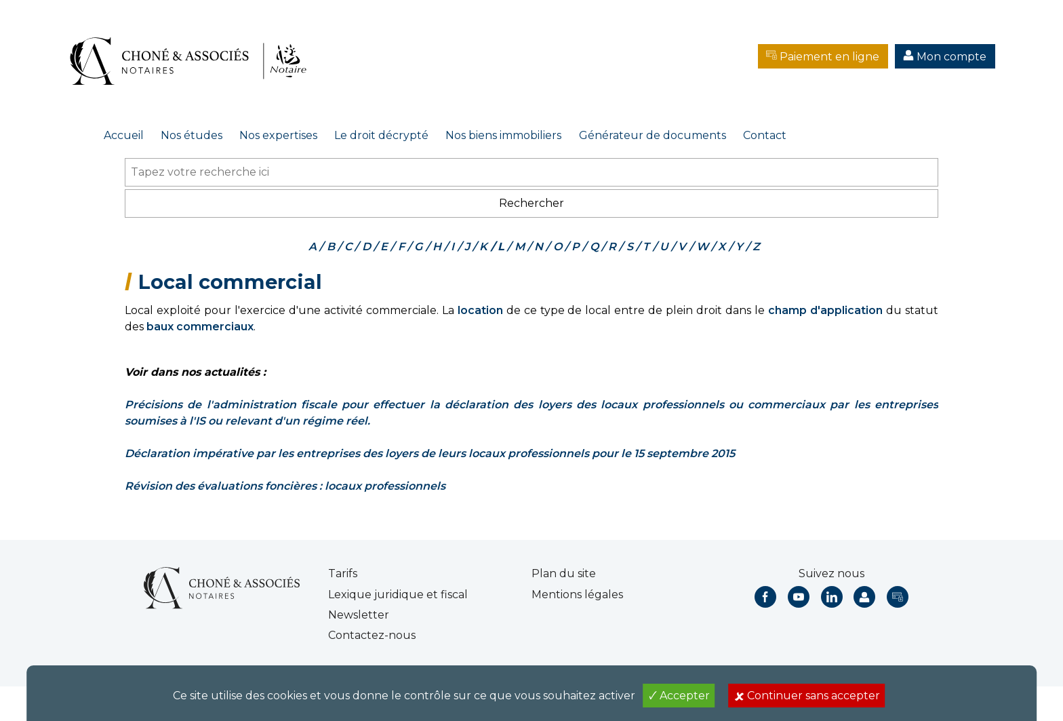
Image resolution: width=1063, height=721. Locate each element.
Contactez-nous (372, 635)
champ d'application (825, 310)
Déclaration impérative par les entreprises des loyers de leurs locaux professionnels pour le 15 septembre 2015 (430, 453)
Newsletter (358, 614)
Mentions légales (577, 594)
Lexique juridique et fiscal (398, 594)
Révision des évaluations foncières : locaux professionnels (285, 486)
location (480, 310)
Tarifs (342, 573)
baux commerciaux (200, 326)
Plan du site (564, 573)
